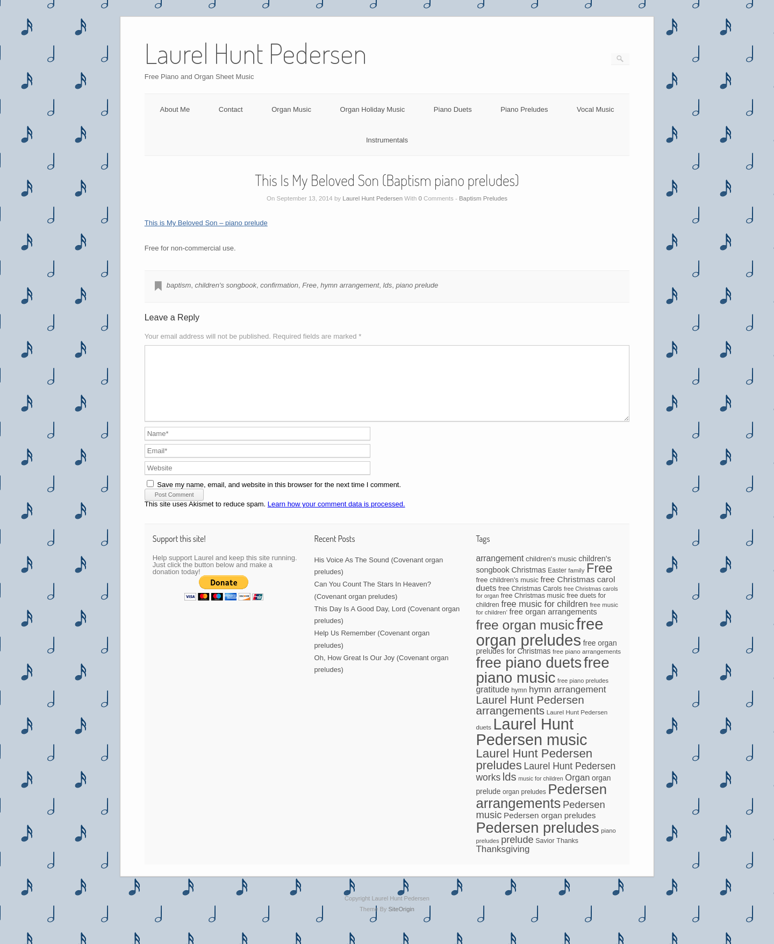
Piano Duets (453, 109)
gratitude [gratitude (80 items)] (492, 702)
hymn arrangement (349, 285)
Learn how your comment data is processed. (336, 517)
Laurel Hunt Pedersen (372, 198)
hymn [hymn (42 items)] (519, 703)
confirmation (279, 285)
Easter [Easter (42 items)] (557, 583)
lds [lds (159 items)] (510, 790)
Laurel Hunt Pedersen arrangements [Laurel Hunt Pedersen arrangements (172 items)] (530, 718)
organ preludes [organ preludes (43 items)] (524, 805)
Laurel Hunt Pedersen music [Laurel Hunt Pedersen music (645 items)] (531, 744)
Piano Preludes (524, 109)
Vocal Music (595, 109)
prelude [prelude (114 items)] (517, 852)
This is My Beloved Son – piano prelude (206, 223)
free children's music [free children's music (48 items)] (507, 593)
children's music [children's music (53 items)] (551, 572)
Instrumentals (387, 140)
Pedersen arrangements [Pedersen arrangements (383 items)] (541, 809)
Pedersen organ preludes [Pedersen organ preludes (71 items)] (550, 828)
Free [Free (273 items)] (599, 581)
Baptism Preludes (483, 198)
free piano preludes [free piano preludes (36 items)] (582, 693)
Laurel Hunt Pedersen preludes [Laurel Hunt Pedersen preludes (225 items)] (534, 772)
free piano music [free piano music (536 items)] (542, 683)
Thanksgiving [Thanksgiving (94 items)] (502, 862)
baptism (179, 285)
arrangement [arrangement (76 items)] (500, 571)
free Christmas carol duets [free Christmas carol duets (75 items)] (545, 596)
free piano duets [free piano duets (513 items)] (529, 675)
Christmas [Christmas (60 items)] (528, 582)
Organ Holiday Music (372, 109)
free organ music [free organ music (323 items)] (525, 638)
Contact (231, 109)
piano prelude (417, 285)
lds (387, 285)
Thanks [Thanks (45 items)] (567, 853)
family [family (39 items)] (576, 583)
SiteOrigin (401, 922)
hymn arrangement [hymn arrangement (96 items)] (567, 702)
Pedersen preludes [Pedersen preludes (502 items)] (537, 840)
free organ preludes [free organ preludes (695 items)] (539, 645)
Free (309, 285)
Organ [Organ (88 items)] (577, 790)
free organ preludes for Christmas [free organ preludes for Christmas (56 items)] (546, 660)
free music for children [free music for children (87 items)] (544, 616)
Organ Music (291, 109)
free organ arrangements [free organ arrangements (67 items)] (553, 624)
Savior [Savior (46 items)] (544, 853)
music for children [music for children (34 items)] (540, 791)
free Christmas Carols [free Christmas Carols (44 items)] (530, 601)
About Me (175, 109)
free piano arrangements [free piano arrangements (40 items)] (587, 664)
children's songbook (225, 285)
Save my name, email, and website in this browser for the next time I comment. (279, 498)
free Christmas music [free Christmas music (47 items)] (533, 608)
